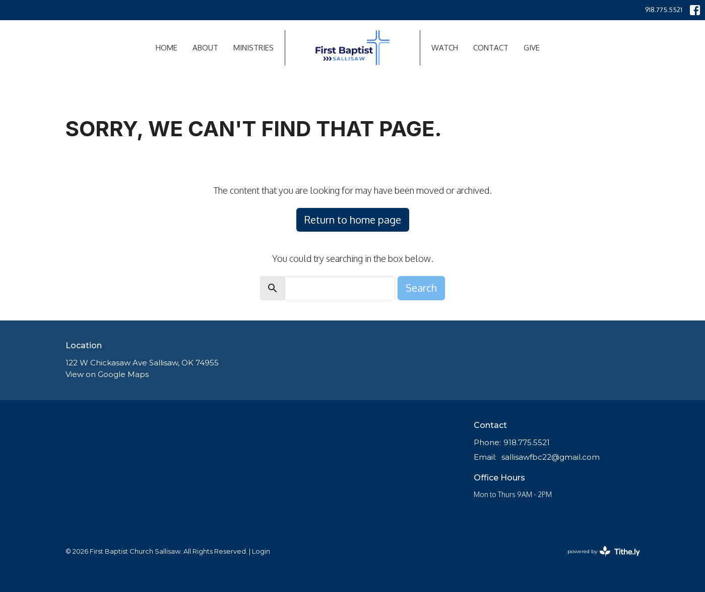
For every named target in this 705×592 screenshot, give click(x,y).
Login (261, 551)
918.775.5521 (663, 10)
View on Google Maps (107, 374)
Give (532, 47)
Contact (490, 47)
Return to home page (352, 219)
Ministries (253, 47)
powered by (603, 551)
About (205, 47)
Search (421, 287)
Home (166, 47)
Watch (444, 47)
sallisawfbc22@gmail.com (550, 457)
